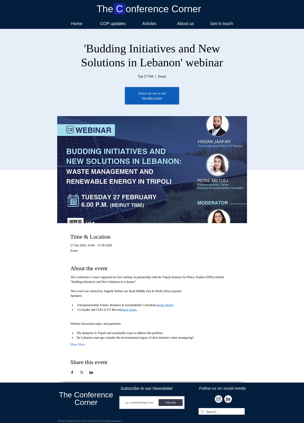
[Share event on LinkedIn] (91, 372)
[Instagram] (218, 399)
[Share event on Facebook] (72, 372)
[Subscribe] (171, 402)
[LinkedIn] (228, 399)
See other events (152, 98)
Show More (77, 344)
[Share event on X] (82, 372)
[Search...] (221, 412)
